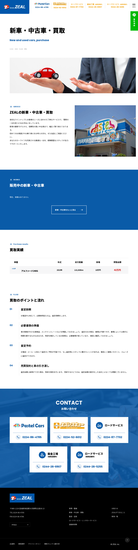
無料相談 (134, 22)
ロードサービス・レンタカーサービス (82, 520)
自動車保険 (73, 524)
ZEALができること (118, 512)
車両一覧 (115, 516)
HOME (11, 49)
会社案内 (12, 544)
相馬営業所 (21, 544)
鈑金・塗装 (73, 516)
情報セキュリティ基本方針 (52, 544)
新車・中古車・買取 (76, 512)
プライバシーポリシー (34, 544)
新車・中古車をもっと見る (65, 210)
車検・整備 (73, 508)
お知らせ (115, 508)
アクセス (14, 525)
